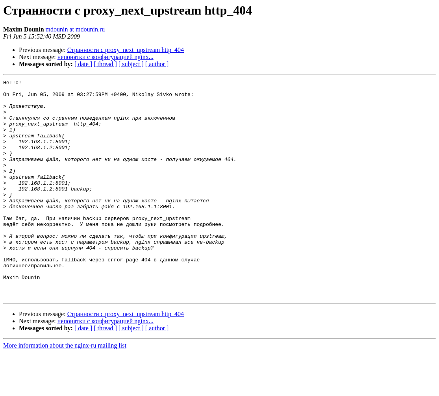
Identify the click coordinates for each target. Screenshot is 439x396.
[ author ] (157, 64)
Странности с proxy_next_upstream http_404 (125, 49)
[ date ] (83, 64)
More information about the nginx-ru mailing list (64, 389)
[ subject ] (131, 64)
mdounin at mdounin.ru (75, 29)
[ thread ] (105, 64)
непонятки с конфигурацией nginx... (105, 57)
